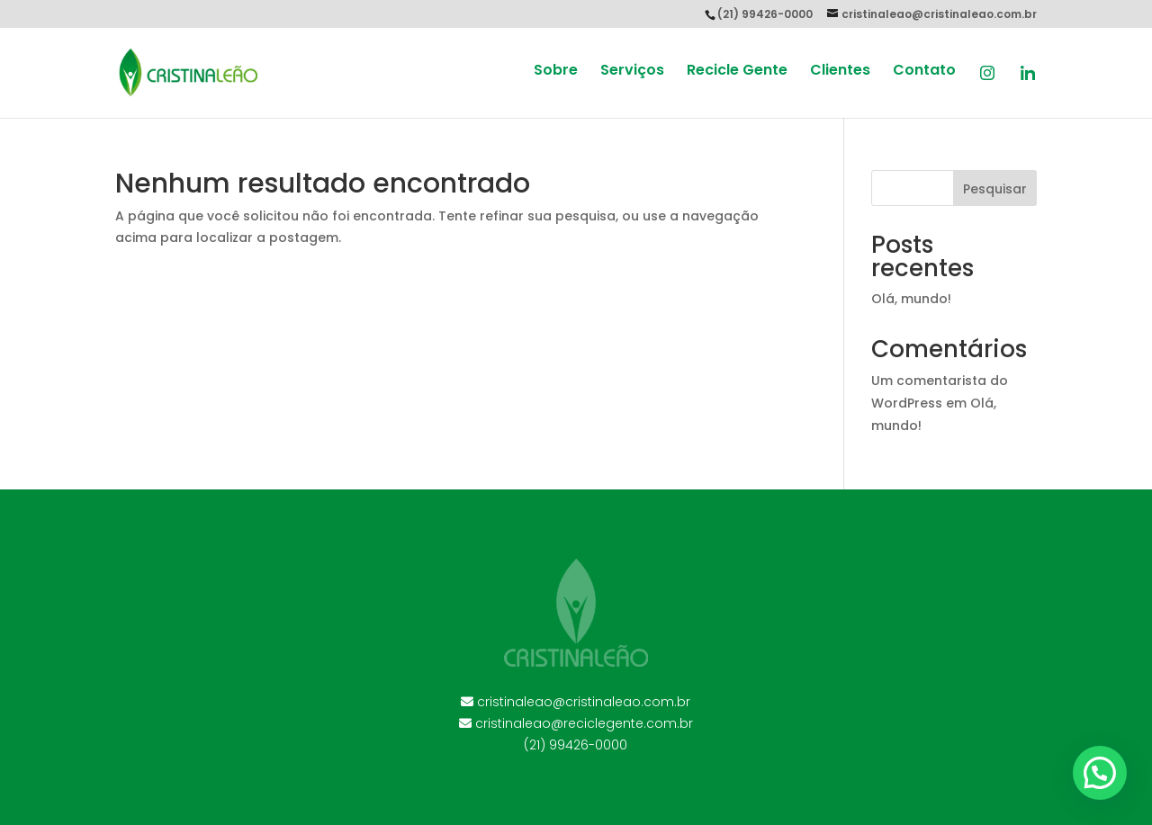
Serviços (632, 72)
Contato (924, 72)
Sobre (556, 72)
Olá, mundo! (911, 299)
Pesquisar (995, 189)
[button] (1100, 773)
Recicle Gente (737, 72)
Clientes (840, 72)
